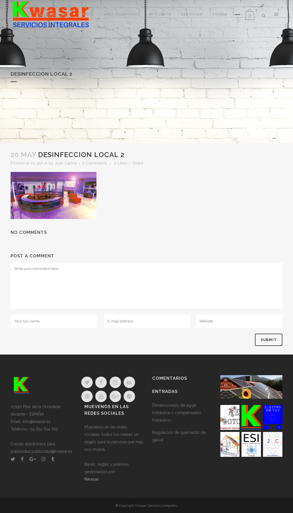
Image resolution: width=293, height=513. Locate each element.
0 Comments (94, 163)
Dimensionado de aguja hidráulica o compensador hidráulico (176, 412)
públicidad (20, 451)
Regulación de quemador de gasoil (179, 436)
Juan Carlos (66, 163)
